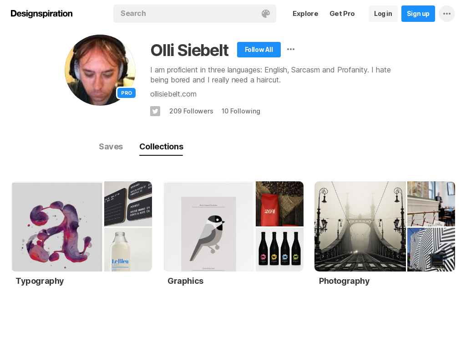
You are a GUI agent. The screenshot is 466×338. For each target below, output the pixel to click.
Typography (39, 281)
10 (241, 111)
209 (191, 111)
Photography (344, 281)
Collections (161, 146)
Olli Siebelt (189, 50)
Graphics (185, 281)
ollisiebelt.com (173, 93)
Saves (111, 146)
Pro (126, 93)
